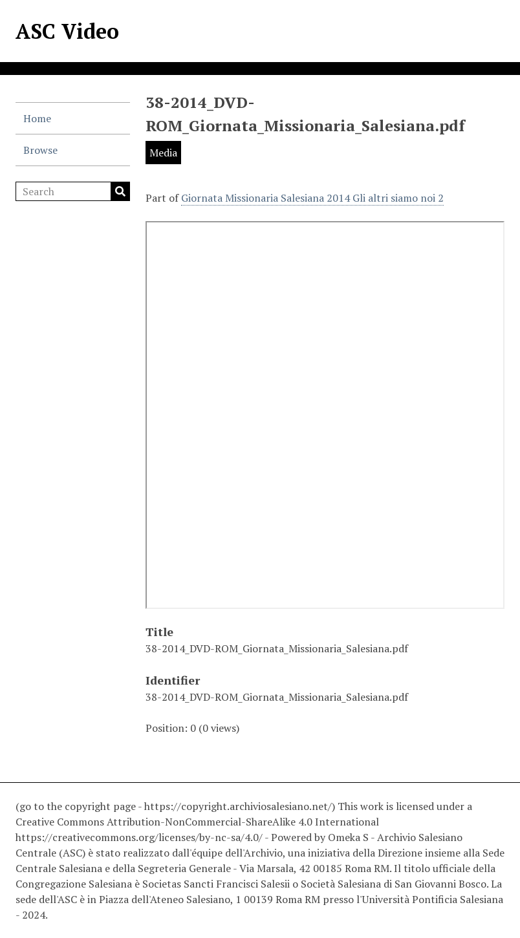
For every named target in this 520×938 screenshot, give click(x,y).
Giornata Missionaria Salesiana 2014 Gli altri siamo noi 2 (312, 198)
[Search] (73, 191)
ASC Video (67, 31)
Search (120, 191)
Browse (40, 150)
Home (37, 118)
